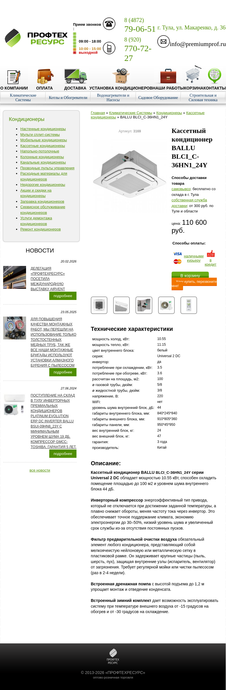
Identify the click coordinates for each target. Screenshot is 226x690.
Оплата (44, 85)
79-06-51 (140, 25)
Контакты (214, 85)
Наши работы (168, 85)
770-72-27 (138, 49)
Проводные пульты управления (47, 168)
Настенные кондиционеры (43, 129)
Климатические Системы (23, 97)
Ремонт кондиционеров (40, 229)
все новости (40, 470)
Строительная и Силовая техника (203, 97)
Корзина (193, 85)
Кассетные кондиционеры (42, 146)
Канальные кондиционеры (43, 162)
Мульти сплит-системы (40, 134)
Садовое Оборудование (158, 98)
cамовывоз (181, 189)
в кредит (211, 260)
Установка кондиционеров (120, 85)
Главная (98, 113)
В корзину (190, 275)
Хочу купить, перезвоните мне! (194, 284)
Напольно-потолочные (39, 151)
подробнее (63, 296)
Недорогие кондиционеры (42, 184)
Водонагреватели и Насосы (113, 97)
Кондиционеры (169, 113)
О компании (14, 85)
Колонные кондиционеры (42, 157)
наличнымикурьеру (194, 258)
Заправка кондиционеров (42, 201)
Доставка (75, 85)
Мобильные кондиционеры (43, 140)
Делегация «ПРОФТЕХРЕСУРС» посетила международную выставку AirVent (48, 279)
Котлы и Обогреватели (68, 98)
